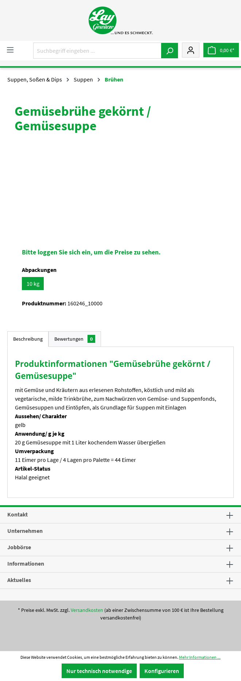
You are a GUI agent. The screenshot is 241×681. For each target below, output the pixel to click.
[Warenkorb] (221, 50)
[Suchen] (169, 51)
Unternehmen (25, 530)
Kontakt (17, 514)
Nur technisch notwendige (99, 670)
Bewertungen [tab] (74, 339)
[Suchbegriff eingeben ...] (97, 51)
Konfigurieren (161, 670)
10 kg (33, 283)
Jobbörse (19, 547)
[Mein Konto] (190, 50)
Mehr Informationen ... (200, 657)
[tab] (27, 339)
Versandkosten (87, 610)
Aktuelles (19, 579)
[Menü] (10, 49)
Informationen (25, 563)
